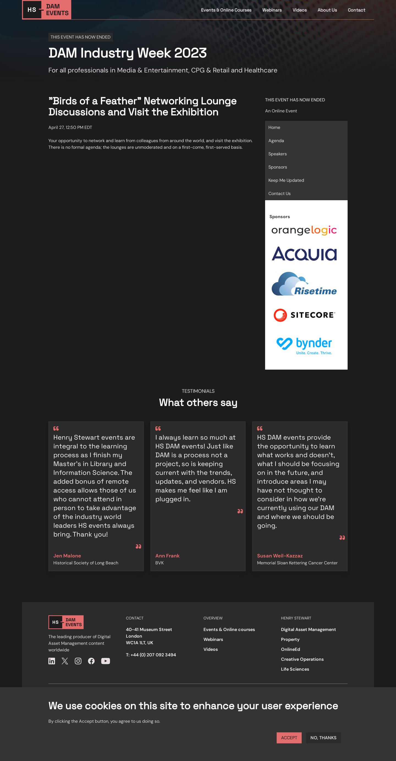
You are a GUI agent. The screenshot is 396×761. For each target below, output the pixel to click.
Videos (300, 10)
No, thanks (323, 738)
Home (274, 127)
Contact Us (279, 193)
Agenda (276, 140)
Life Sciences (295, 669)
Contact (356, 10)
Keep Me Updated (286, 180)
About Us (327, 10)
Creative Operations (302, 659)
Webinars (272, 10)
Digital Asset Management (308, 629)
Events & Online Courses (226, 10)
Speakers (277, 154)
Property (290, 639)
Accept (289, 738)
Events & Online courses (229, 629)
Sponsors (277, 167)
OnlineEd (290, 649)
